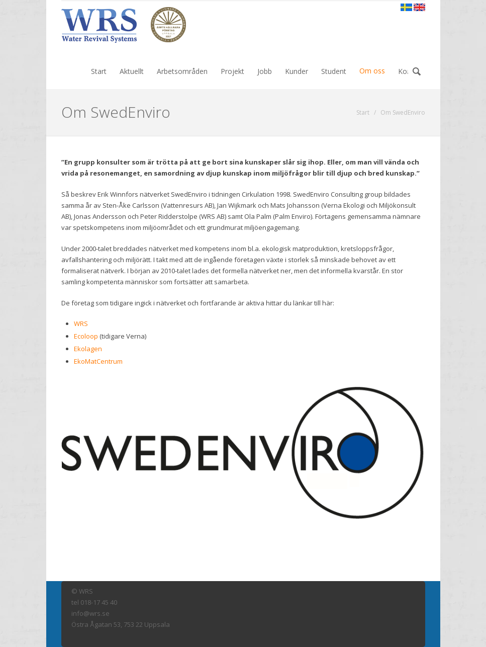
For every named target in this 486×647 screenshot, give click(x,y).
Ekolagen (88, 348)
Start (99, 71)
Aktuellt (132, 71)
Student (333, 71)
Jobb (264, 71)
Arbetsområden (182, 71)
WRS (81, 323)
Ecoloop (86, 336)
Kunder (296, 71)
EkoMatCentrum (98, 361)
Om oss (372, 70)
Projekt (232, 71)
